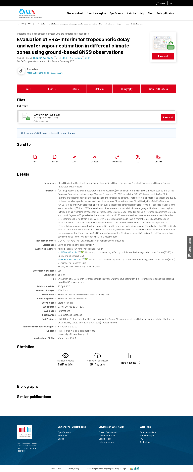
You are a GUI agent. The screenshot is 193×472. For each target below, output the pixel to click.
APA (74, 161)
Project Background (109, 432)
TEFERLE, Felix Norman (71, 259)
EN (171, 3)
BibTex (54, 161)
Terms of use (55, 468)
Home (29, 24)
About (150, 13)
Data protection (107, 442)
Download (163, 56)
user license (69, 133)
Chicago (94, 161)
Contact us (146, 442)
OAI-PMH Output (148, 435)
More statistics (128, 362)
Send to (52, 89)
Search (62, 438)
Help (142, 13)
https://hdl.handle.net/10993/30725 (45, 72)
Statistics (131, 13)
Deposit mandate (149, 432)
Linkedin (158, 161)
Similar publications (158, 89)
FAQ (143, 438)
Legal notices (106, 438)
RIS (35, 161)
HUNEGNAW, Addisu (69, 252)
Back (23, 24)
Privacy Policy (73, 468)
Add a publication (165, 13)
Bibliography (126, 89)
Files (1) (28, 89)
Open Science (116, 13)
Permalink (117, 161)
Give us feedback (75, 13)
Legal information (108, 435)
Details (75, 89)
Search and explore (96, 13)
